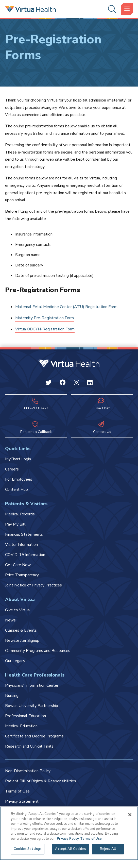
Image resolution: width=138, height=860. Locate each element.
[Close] (129, 814)
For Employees (18, 479)
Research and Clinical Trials (29, 746)
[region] (69, 833)
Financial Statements (24, 534)
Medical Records (20, 514)
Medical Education (21, 726)
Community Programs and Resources (37, 650)
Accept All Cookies (70, 849)
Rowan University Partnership (31, 706)
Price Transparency (22, 575)
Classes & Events (21, 630)
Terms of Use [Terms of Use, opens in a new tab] (91, 838)
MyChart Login (18, 459)
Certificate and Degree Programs (34, 736)
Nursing (12, 695)
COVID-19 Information (25, 555)
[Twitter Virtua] (48, 383)
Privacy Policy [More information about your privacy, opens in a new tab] (68, 838)
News (10, 620)
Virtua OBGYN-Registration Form (45, 329)
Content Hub (16, 489)
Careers (12, 469)
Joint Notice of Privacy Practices (33, 585)
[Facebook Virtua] (63, 383)
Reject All (108, 849)
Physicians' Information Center (31, 685)
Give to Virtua (17, 610)
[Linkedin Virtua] (90, 383)
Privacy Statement (22, 801)
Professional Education (25, 716)
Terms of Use (17, 791)
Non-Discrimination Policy (27, 771)
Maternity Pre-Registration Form (44, 318)
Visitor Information (21, 544)
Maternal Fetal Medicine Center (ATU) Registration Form (66, 307)
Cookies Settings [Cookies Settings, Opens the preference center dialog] (28, 849)
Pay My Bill (15, 524)
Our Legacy (15, 661)
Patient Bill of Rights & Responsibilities (40, 781)
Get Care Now (18, 565)
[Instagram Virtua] (76, 383)
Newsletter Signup (22, 640)
